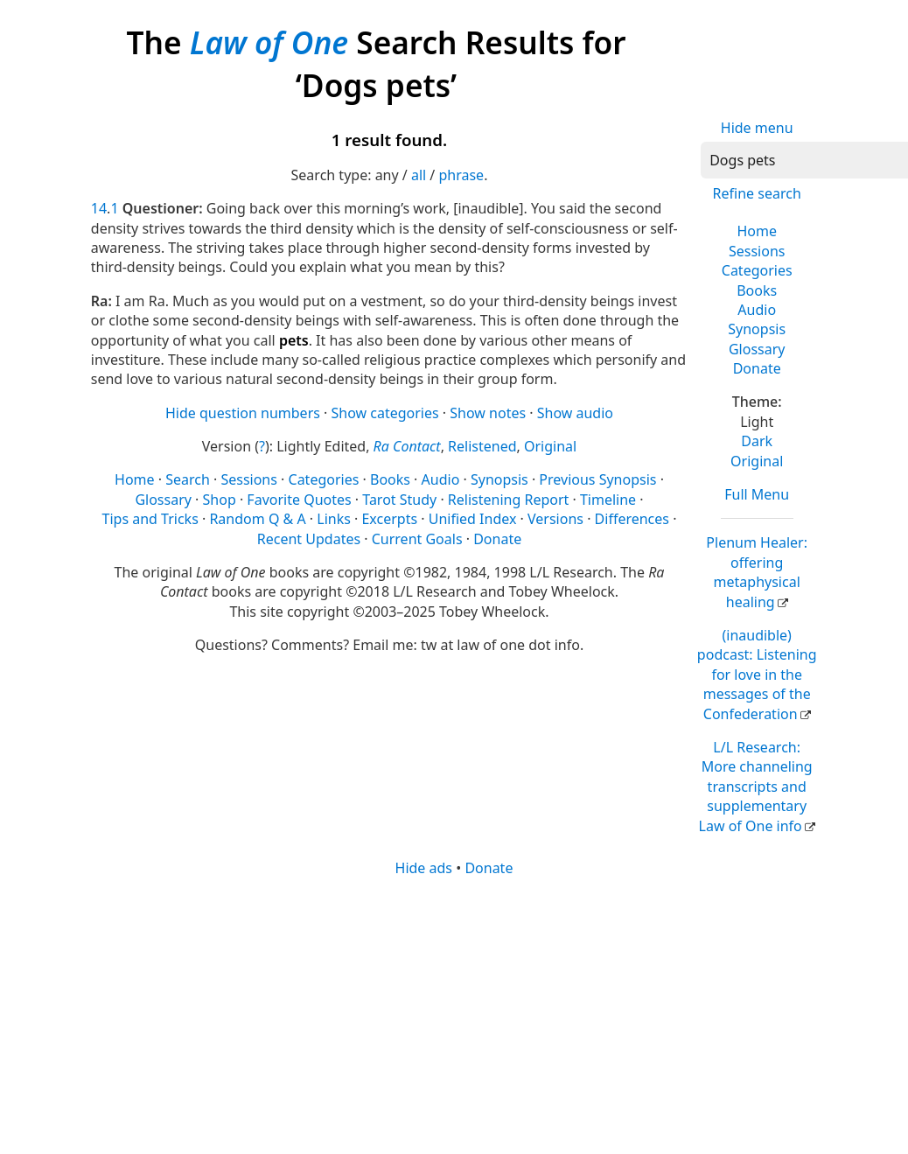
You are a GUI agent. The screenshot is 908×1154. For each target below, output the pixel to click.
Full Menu (756, 494)
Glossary (757, 349)
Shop (219, 499)
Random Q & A (257, 518)
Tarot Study (399, 499)
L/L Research (756, 787)
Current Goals (417, 539)
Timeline (608, 499)
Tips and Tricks (150, 518)
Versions (555, 518)
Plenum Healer (756, 572)
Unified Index (473, 518)
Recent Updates (308, 539)
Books (757, 290)
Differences (632, 518)
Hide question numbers (242, 413)
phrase (461, 175)
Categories (757, 270)
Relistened (482, 446)
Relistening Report (508, 499)
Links (334, 518)
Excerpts (389, 518)
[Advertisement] (449, 1014)
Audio (756, 309)
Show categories (385, 413)
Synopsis (757, 329)
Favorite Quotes (299, 499)
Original (756, 461)
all (418, 175)
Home (757, 231)
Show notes (488, 413)
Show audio (575, 413)
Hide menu (757, 127)
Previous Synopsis (597, 479)
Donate (757, 368)
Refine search (757, 193)
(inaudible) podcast (757, 675)
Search (187, 479)
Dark (756, 441)
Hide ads (424, 868)
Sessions (757, 251)
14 (99, 208)
